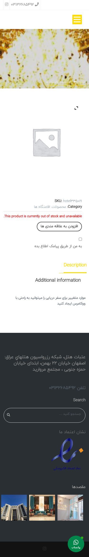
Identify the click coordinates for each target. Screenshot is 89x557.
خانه (82, 81)
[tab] (72, 265)
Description (75, 265)
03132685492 (25, 4)
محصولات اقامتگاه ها (58, 82)
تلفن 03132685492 (67, 388)
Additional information (58, 280)
